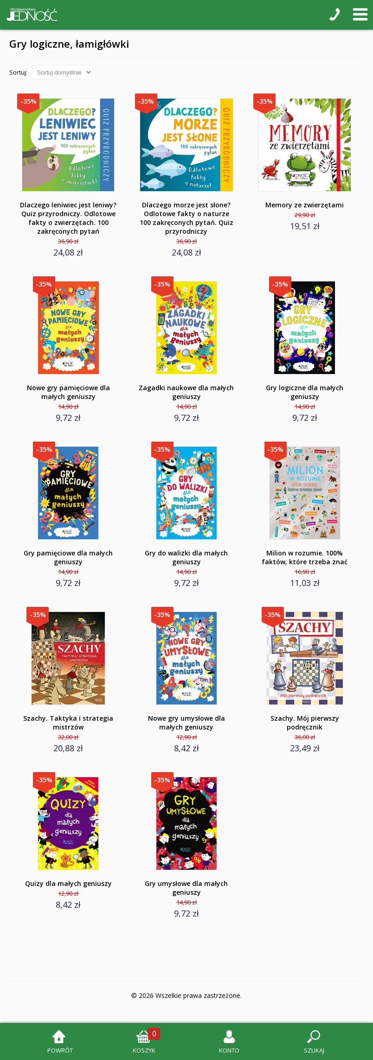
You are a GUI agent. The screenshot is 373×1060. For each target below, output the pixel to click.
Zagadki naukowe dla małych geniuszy (186, 392)
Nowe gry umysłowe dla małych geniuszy (186, 722)
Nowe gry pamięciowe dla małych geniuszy (68, 392)
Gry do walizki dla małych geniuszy (186, 557)
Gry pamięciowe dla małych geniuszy (68, 557)
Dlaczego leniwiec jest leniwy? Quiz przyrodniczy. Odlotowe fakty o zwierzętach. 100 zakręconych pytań (68, 218)
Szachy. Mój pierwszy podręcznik (304, 722)
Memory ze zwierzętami (304, 204)
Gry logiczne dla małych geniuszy (304, 392)
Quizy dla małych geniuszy (68, 883)
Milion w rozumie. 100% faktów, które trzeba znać (304, 557)
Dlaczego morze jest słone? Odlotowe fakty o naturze (187, 218)
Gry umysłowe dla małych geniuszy (186, 888)
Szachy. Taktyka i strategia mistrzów (68, 722)
